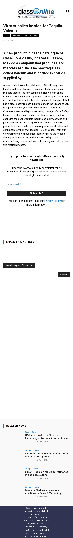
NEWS (6, 35)
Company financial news (25, 35)
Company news (32, 450)
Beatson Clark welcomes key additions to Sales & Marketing (43, 492)
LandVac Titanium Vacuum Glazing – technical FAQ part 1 (46, 455)
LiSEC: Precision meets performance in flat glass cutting (46, 473)
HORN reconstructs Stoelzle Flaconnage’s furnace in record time (46, 437)
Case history (30, 432)
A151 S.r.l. (38, 514)
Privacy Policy (52, 200)
